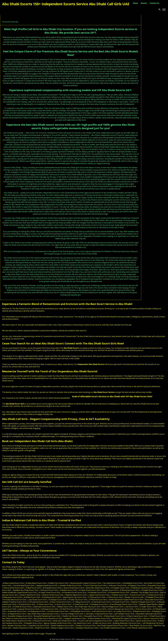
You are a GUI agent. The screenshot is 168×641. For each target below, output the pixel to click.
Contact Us (154, 3)
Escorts (144, 3)
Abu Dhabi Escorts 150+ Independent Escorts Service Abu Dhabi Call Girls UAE (65, 4)
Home (135, 3)
